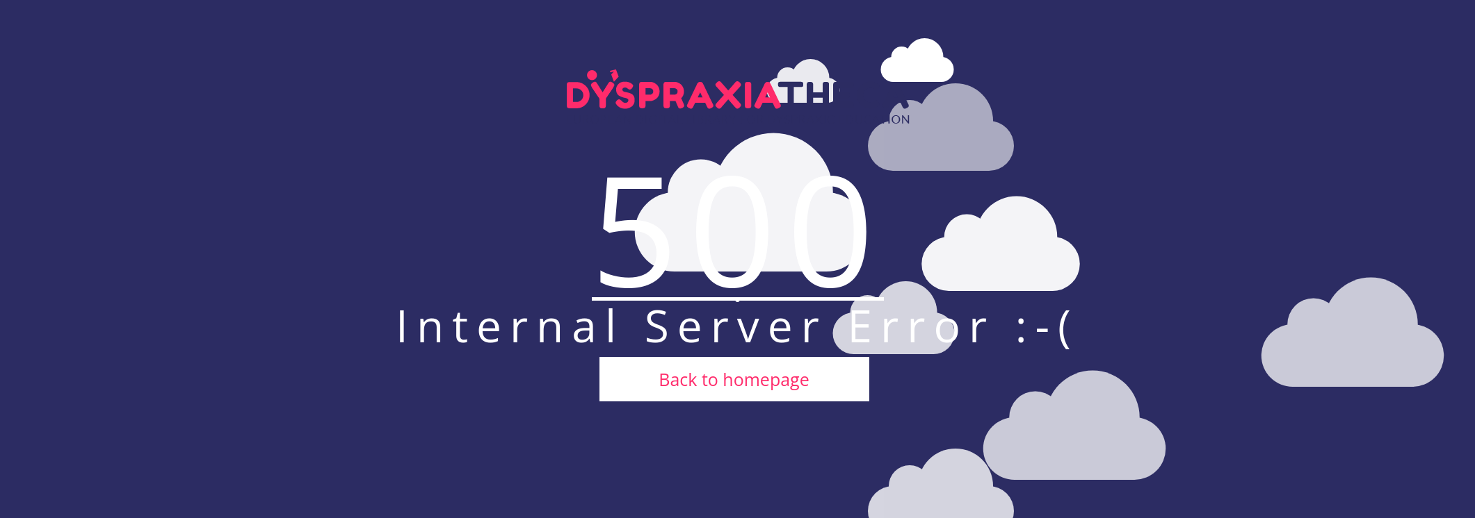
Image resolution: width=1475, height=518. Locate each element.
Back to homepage (734, 379)
